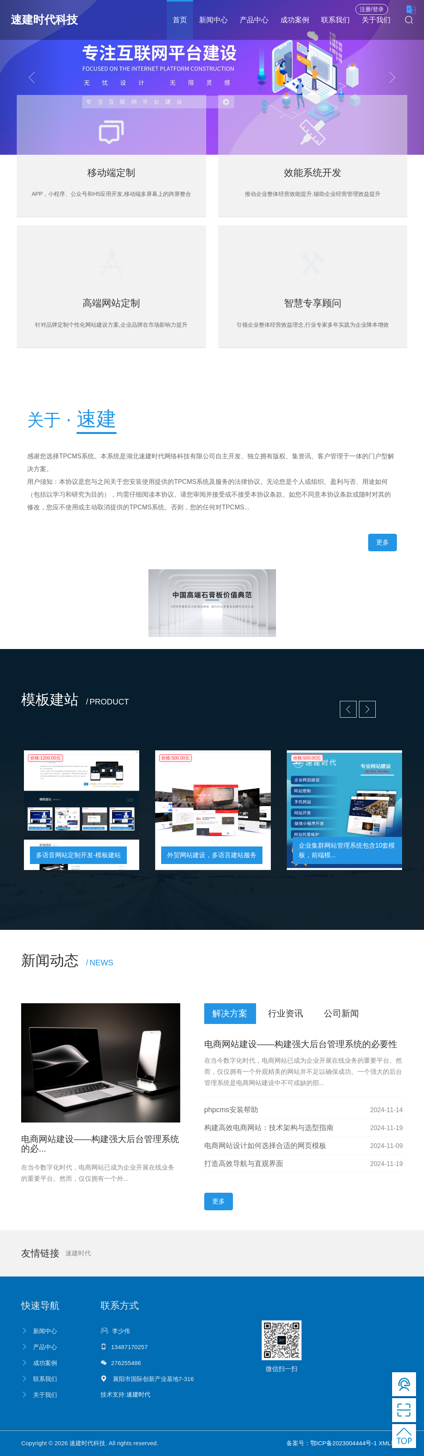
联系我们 (335, 20)
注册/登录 (372, 9)
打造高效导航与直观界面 (243, 1164)
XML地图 (391, 1443)
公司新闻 (341, 1013)
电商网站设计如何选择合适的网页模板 (265, 1146)
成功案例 (294, 20)
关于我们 (376, 20)
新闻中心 (213, 20)
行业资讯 (285, 1013)
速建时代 (78, 1253)
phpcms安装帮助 (231, 1110)
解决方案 (229, 1013)
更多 (382, 542)
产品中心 (254, 20)
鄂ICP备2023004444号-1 (343, 1443)
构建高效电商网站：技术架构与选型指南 (268, 1128)
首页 (180, 20)
